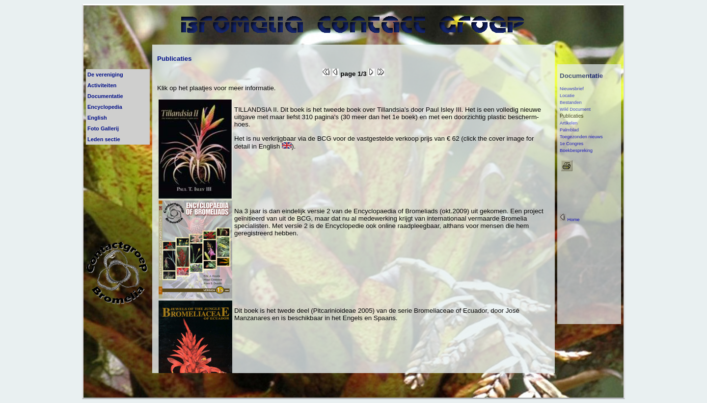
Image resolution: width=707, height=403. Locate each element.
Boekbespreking (576, 150)
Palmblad (569, 129)
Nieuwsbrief (572, 88)
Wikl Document (575, 109)
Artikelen (568, 123)
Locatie (567, 95)
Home (569, 219)
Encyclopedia (104, 107)
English (97, 118)
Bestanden (571, 102)
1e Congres (571, 143)
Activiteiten (101, 85)
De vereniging (105, 74)
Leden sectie (103, 139)
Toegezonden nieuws (581, 136)
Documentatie (105, 96)
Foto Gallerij (103, 128)
